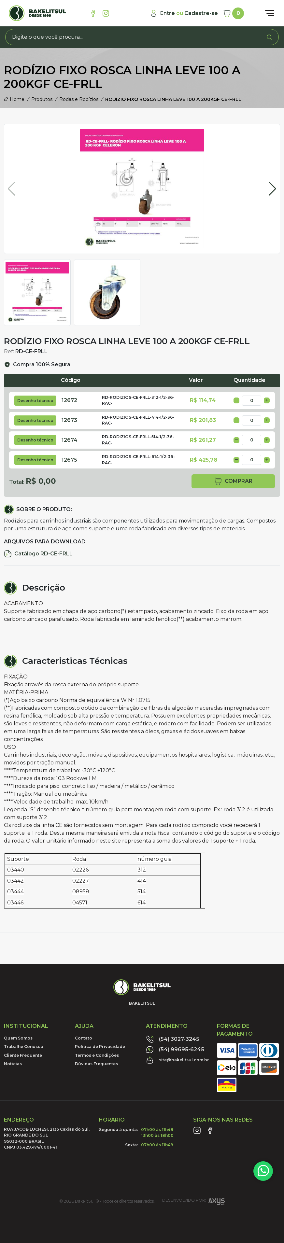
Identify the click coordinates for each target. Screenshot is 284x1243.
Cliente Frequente (23, 1055)
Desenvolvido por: (193, 1202)
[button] (272, 189)
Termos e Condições (97, 1055)
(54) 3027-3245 (172, 1039)
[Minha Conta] (184, 13)
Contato (83, 1038)
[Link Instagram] (106, 13)
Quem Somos (18, 1038)
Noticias (13, 1063)
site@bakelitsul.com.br (177, 1060)
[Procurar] (269, 37)
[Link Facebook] (93, 13)
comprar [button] (233, 481)
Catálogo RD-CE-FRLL (38, 554)
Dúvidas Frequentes (96, 1063)
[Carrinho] (233, 13)
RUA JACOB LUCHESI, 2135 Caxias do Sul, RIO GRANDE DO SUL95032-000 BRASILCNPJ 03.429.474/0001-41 (47, 1138)
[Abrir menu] (269, 13)
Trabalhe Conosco (23, 1046)
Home (14, 99)
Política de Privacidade (100, 1046)
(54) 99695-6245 (175, 1050)
